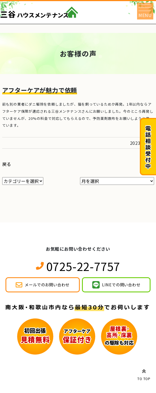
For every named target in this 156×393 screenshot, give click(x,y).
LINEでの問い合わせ (121, 284)
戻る (7, 164)
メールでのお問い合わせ (47, 284)
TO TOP (144, 374)
